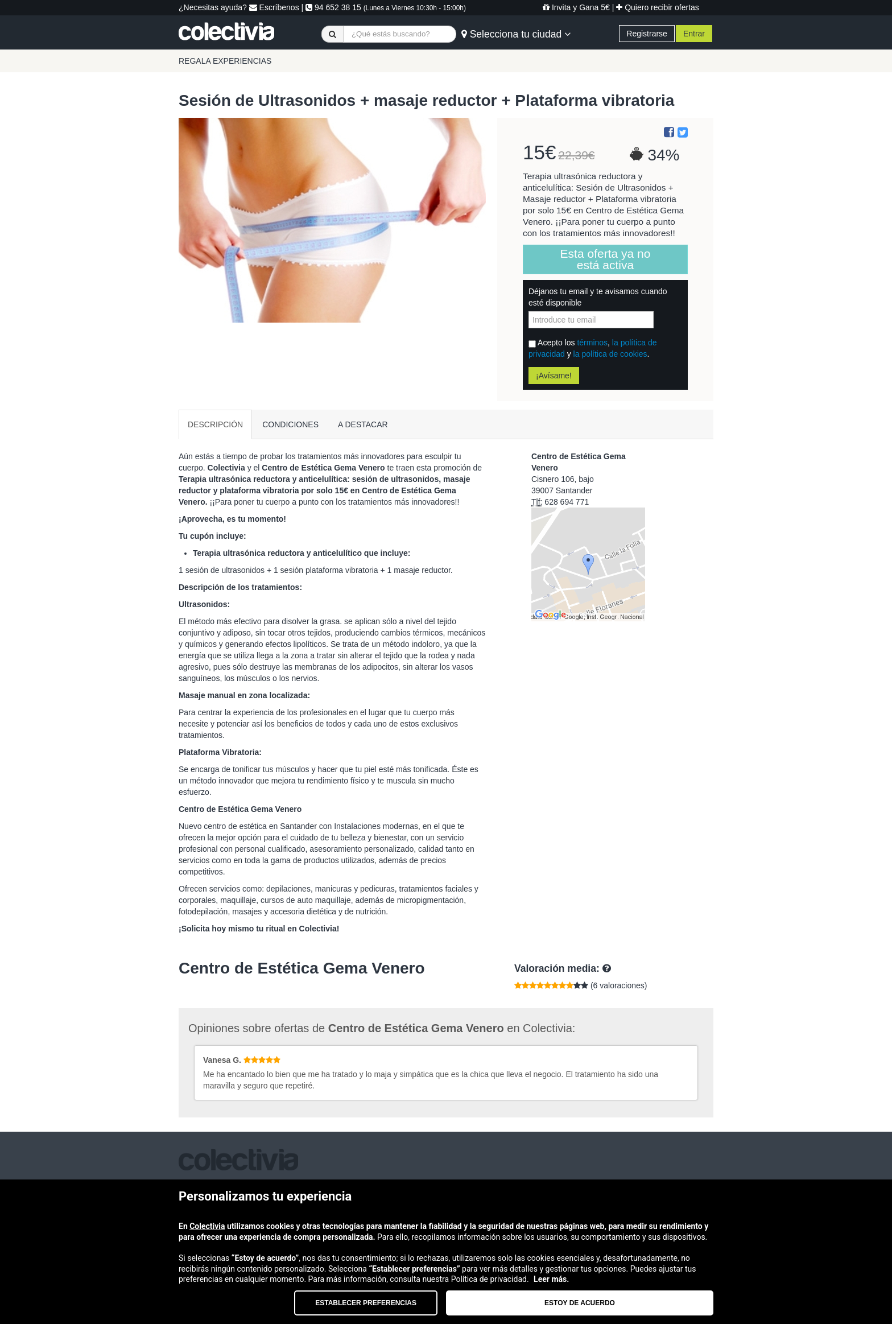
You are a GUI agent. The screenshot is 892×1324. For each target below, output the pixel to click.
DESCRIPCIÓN (215, 424)
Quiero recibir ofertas (657, 7)
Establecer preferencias (365, 1303)
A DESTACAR (363, 424)
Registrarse (646, 33)
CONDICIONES (290, 424)
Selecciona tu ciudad (516, 34)
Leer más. (551, 1279)
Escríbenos (274, 7)
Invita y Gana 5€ (576, 7)
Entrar (694, 33)
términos (592, 342)
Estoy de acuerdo (579, 1303)
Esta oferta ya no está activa (605, 259)
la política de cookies (610, 353)
